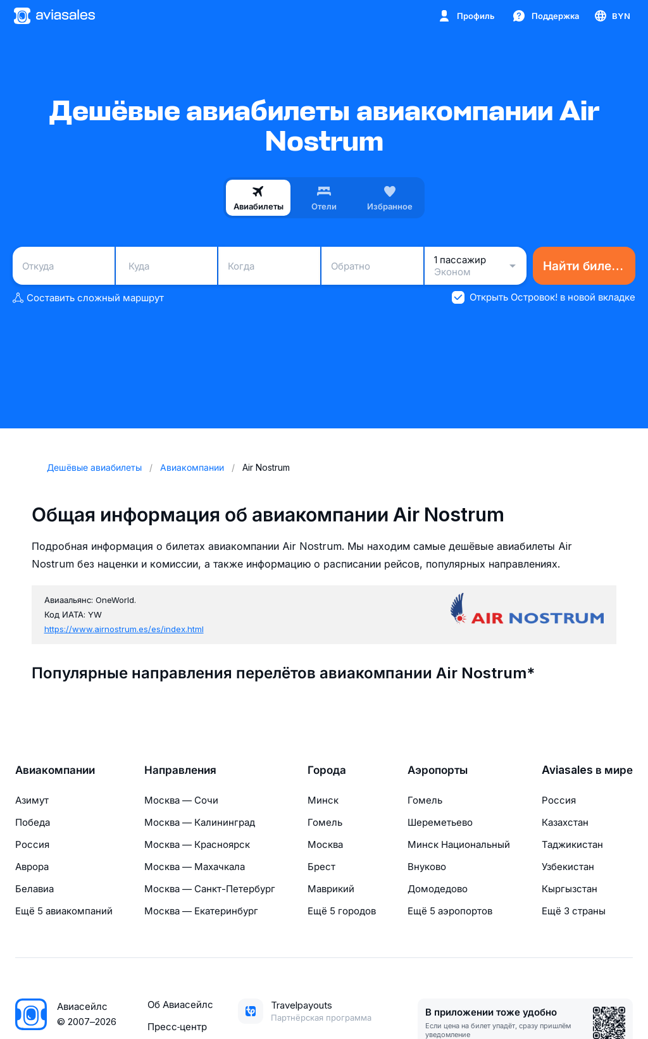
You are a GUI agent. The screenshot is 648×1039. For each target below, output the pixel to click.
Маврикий (331, 889)
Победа (32, 822)
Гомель (325, 822)
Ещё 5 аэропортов (450, 911)
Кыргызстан (569, 889)
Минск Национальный (459, 844)
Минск (323, 800)
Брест (321, 867)
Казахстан (565, 822)
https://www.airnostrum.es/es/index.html (124, 629)
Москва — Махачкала (194, 867)
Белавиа (34, 889)
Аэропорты (438, 770)
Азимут (32, 800)
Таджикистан (572, 844)
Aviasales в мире (587, 770)
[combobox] (64, 266)
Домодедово (438, 889)
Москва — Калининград (199, 822)
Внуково (427, 867)
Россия (32, 844)
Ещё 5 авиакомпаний (64, 911)
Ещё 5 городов (342, 911)
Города (327, 770)
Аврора (32, 867)
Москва (325, 844)
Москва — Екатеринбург (201, 911)
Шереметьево (440, 822)
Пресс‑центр (177, 1027)
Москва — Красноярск (197, 844)
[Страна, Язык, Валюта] (611, 15)
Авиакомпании (55, 770)
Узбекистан (568, 867)
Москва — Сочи (181, 800)
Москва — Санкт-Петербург (209, 889)
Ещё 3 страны (574, 911)
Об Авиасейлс (180, 1005)
